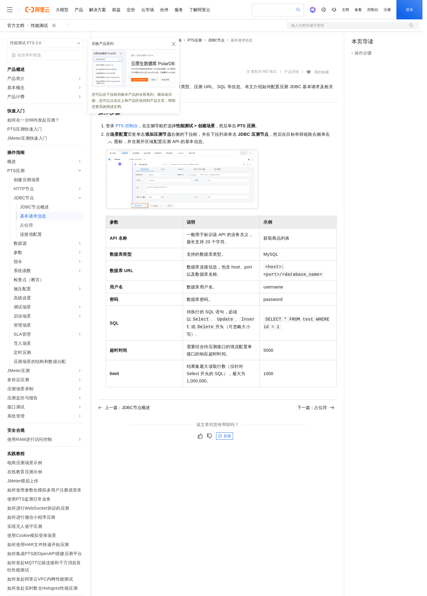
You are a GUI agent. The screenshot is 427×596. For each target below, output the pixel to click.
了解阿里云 (199, 9)
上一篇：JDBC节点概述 (124, 407)
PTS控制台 (126, 125)
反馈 (224, 436)
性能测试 (39, 25)
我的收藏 (321, 72)
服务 (179, 9)
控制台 (372, 10)
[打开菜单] (9, 9)
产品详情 (291, 72)
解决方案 (97, 9)
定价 (131, 9)
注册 (387, 10)
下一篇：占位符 (315, 407)
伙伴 (164, 9)
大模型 (62, 9)
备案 (358, 10)
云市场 (147, 9)
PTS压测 (195, 40)
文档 (345, 10)
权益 (116, 9)
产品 (79, 9)
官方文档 (15, 25)
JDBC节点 (216, 40)
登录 (409, 10)
